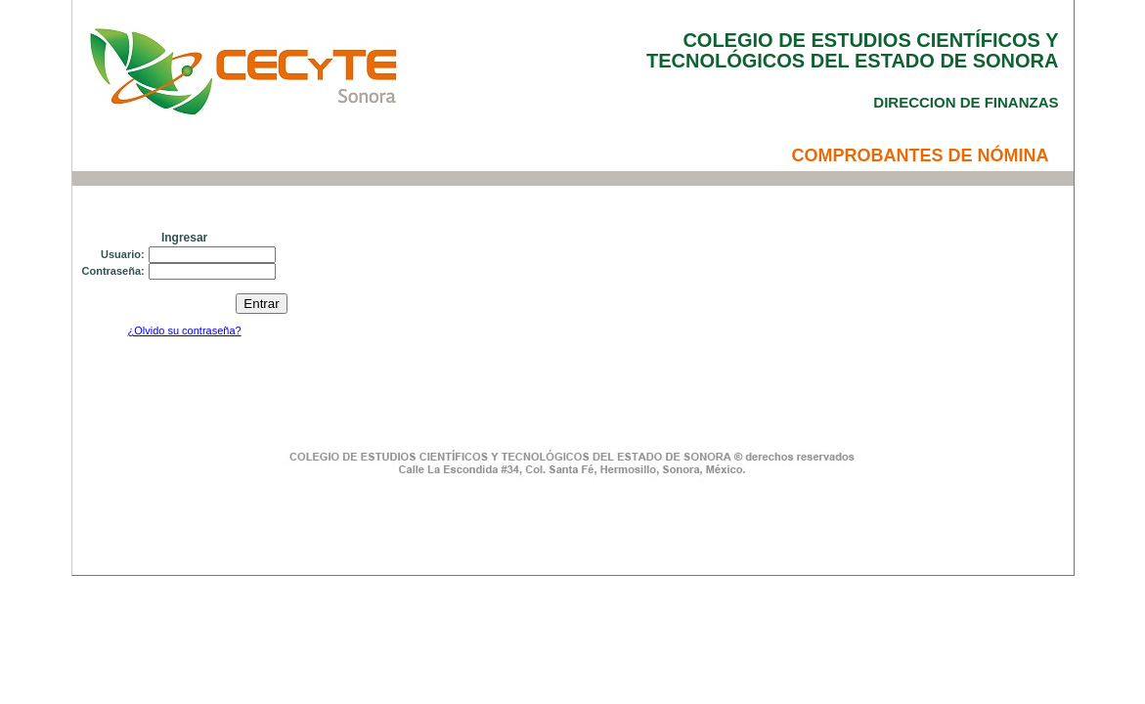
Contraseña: (113, 271)
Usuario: (123, 254)
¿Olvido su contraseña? (184, 330)
